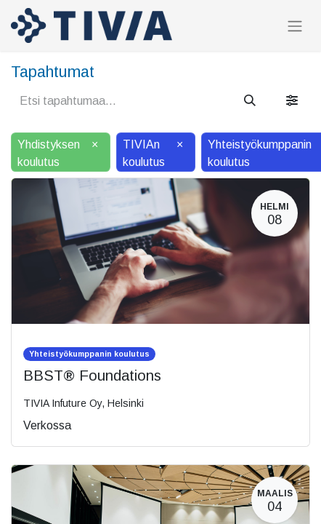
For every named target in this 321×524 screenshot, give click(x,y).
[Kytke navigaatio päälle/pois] (295, 25)
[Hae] (250, 101)
